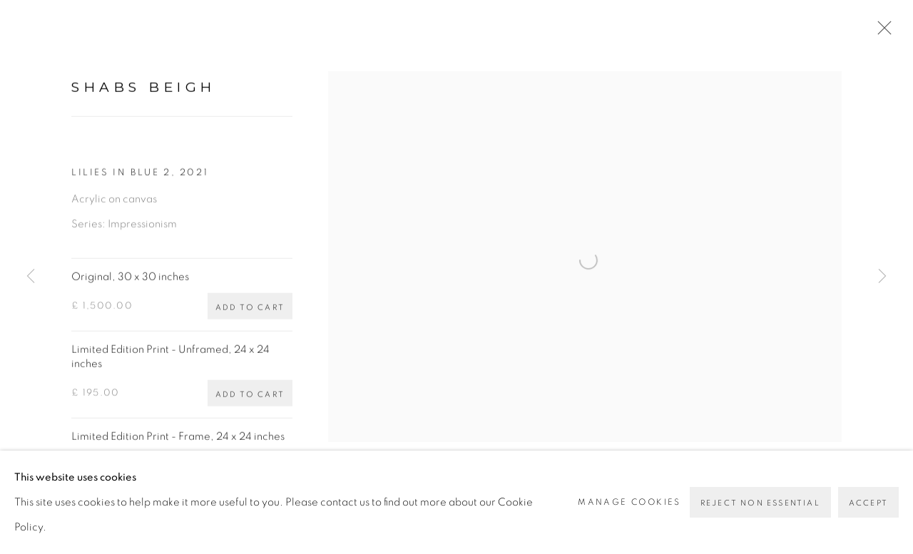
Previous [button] (30, 277)
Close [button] (881, 32)
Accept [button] (868, 518)
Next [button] (882, 277)
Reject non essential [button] (760, 518)
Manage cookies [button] (629, 517)
